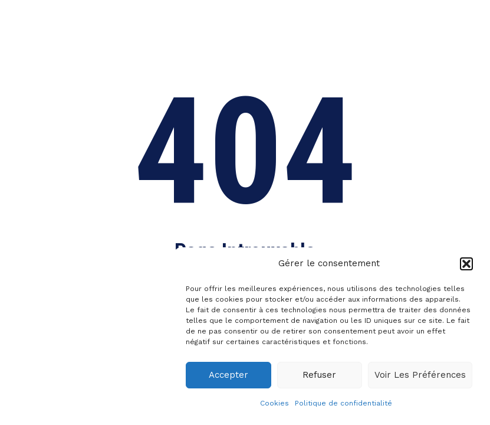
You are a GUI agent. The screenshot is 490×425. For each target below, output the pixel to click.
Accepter (228, 375)
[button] (466, 264)
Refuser (319, 375)
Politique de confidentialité (343, 403)
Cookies (274, 403)
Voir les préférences (420, 375)
